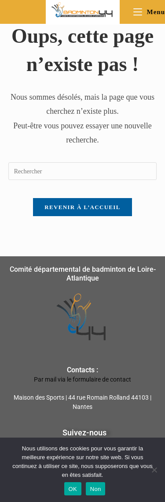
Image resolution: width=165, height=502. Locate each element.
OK (73, 489)
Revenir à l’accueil (82, 207)
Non (95, 489)
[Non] (154, 469)
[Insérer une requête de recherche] (82, 171)
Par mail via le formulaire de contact (82, 379)
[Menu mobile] (149, 11)
